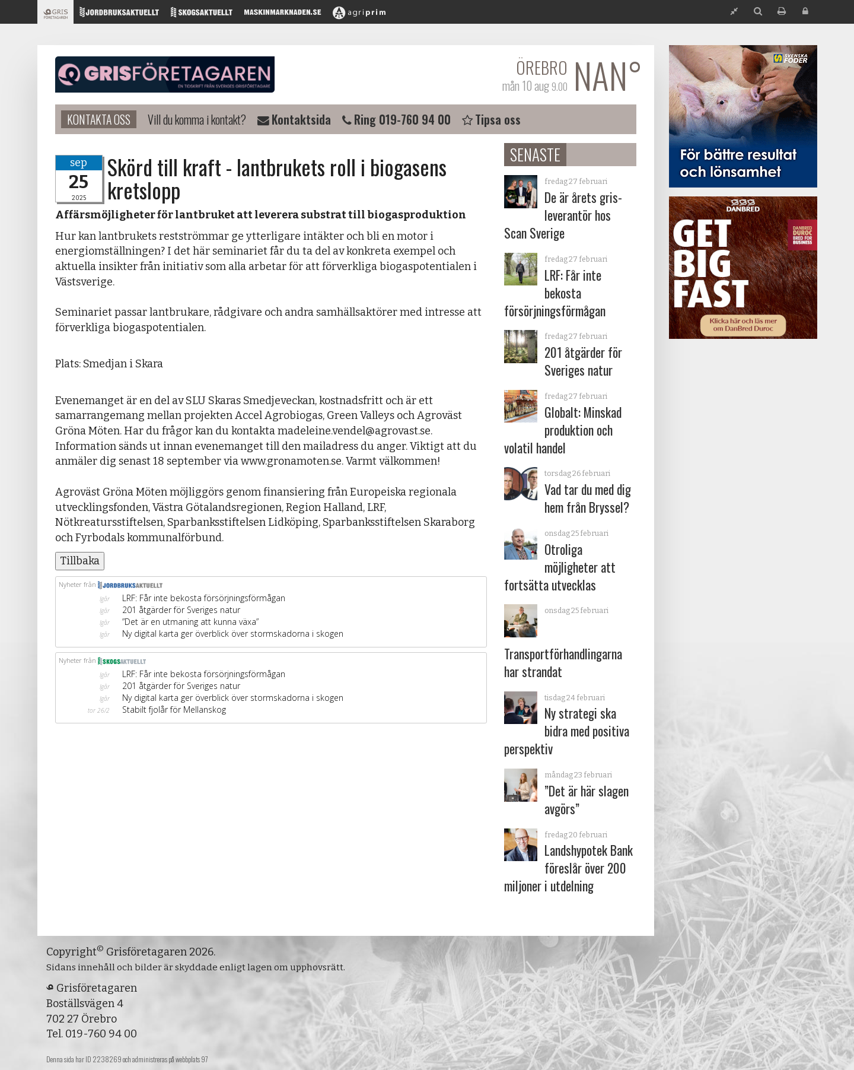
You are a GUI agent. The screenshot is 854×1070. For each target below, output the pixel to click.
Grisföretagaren (165, 75)
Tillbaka (80, 560)
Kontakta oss (98, 119)
